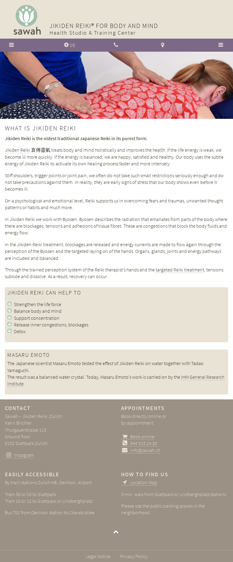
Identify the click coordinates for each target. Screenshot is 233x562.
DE (72, 45)
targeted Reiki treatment (180, 270)
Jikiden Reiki (17, 150)
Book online (142, 436)
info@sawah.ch (145, 450)
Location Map (143, 482)
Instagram (24, 455)
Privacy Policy (133, 556)
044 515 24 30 (143, 443)
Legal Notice (98, 556)
